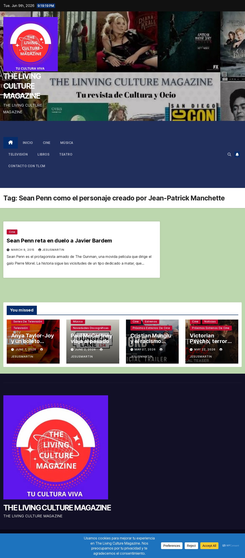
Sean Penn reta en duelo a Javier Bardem (59, 240)
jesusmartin (51, 249)
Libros (43, 154)
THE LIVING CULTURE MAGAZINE (22, 86)
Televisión (18, 154)
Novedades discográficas (91, 328)
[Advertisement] (163, 154)
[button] (229, 154)
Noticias (210, 321)
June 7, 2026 (26, 349)
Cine (46, 143)
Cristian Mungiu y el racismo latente (151, 341)
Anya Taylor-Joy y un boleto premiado (32, 341)
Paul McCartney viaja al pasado (91, 338)
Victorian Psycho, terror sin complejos (208, 341)
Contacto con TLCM (26, 166)
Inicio (28, 143)
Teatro (65, 154)
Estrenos (151, 321)
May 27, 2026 (146, 349)
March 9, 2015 (23, 249)
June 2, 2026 (86, 349)
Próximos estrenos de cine (151, 328)
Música (66, 143)
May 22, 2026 (205, 349)
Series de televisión (27, 321)
